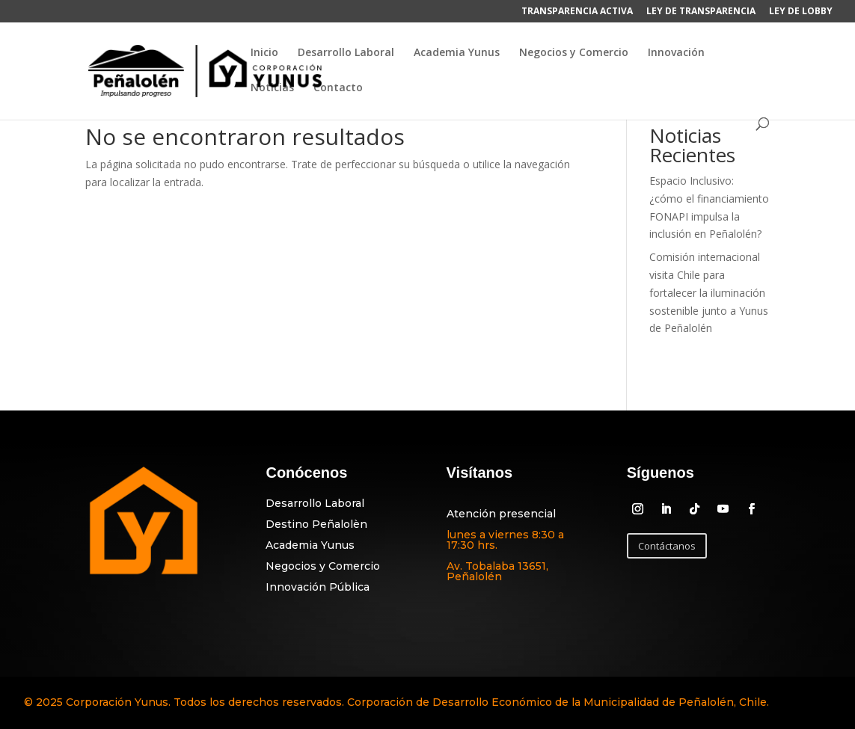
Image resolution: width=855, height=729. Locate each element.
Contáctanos (667, 546)
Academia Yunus (457, 53)
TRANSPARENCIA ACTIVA (577, 12)
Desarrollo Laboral (346, 53)
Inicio (264, 53)
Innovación (676, 53)
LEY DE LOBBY (801, 12)
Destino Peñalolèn (316, 524)
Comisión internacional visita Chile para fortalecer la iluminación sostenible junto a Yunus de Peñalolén (708, 292)
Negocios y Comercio (573, 53)
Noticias (272, 88)
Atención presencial (501, 513)
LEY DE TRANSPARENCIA (701, 12)
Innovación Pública (318, 587)
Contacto (338, 88)
